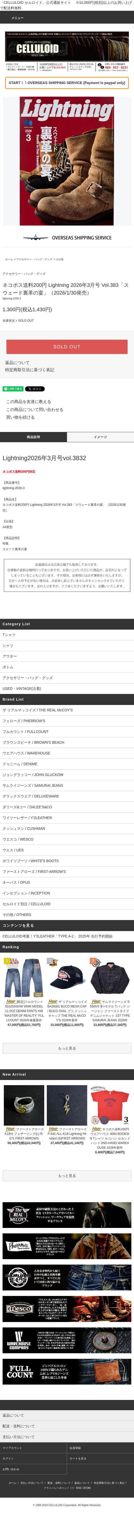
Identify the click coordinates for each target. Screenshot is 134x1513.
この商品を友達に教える (25, 401)
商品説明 (33, 437)
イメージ (100, 437)
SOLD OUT (67, 346)
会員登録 (75, 1447)
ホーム (9, 259)
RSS (78, 1488)
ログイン (8, 1458)
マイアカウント (12, 1447)
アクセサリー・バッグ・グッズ (34, 259)
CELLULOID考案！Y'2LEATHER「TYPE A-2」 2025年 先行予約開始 (58, 936)
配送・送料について (59, 1482)
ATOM (87, 1488)
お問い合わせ (11, 1469)
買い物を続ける (17, 417)
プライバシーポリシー (56, 1488)
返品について (17, 362)
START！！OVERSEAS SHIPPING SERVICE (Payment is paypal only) (67, 83)
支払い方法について (31, 1482)
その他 (59, 259)
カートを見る (78, 1458)
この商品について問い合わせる (31, 409)
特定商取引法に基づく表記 (29, 370)
